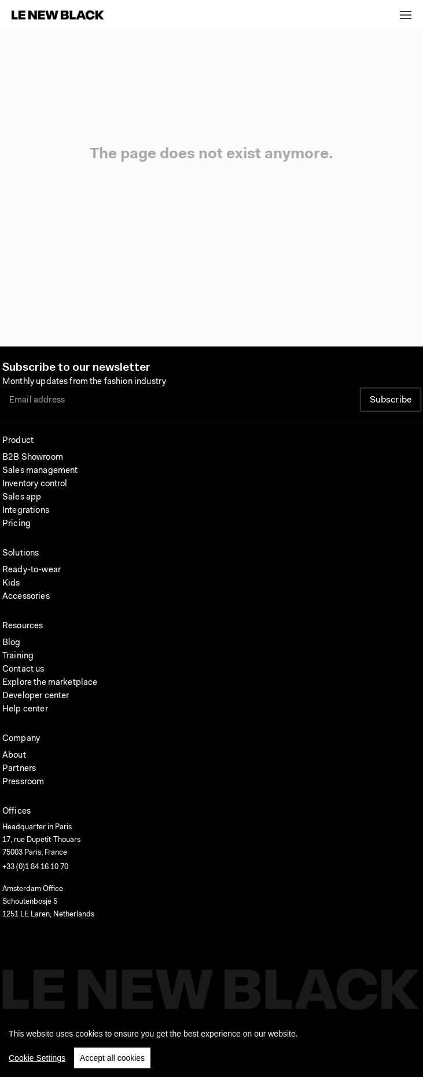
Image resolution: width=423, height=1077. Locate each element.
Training (18, 656)
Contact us (23, 669)
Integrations (25, 510)
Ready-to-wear (31, 570)
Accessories (26, 596)
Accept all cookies (112, 1061)
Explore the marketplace (49, 683)
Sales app (21, 497)
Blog (11, 643)
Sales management (40, 471)
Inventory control (35, 484)
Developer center (35, 696)
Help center (25, 709)
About (14, 755)
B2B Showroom (32, 457)
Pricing (16, 524)
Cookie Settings (37, 1061)
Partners (19, 769)
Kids (11, 583)
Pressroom (23, 782)
